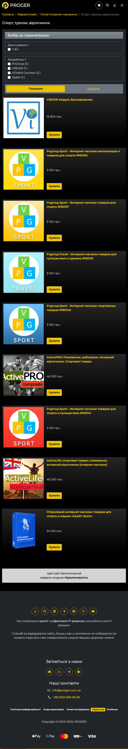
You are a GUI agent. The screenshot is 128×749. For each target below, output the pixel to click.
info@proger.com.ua (66, 690)
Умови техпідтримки (78, 709)
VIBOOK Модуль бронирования (69, 99)
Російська (112, 709)
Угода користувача (53, 709)
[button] (122, 5)
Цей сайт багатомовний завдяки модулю (64, 575)
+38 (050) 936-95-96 (66, 697)
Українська (98, 709)
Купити (54, 134)
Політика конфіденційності (25, 709)
